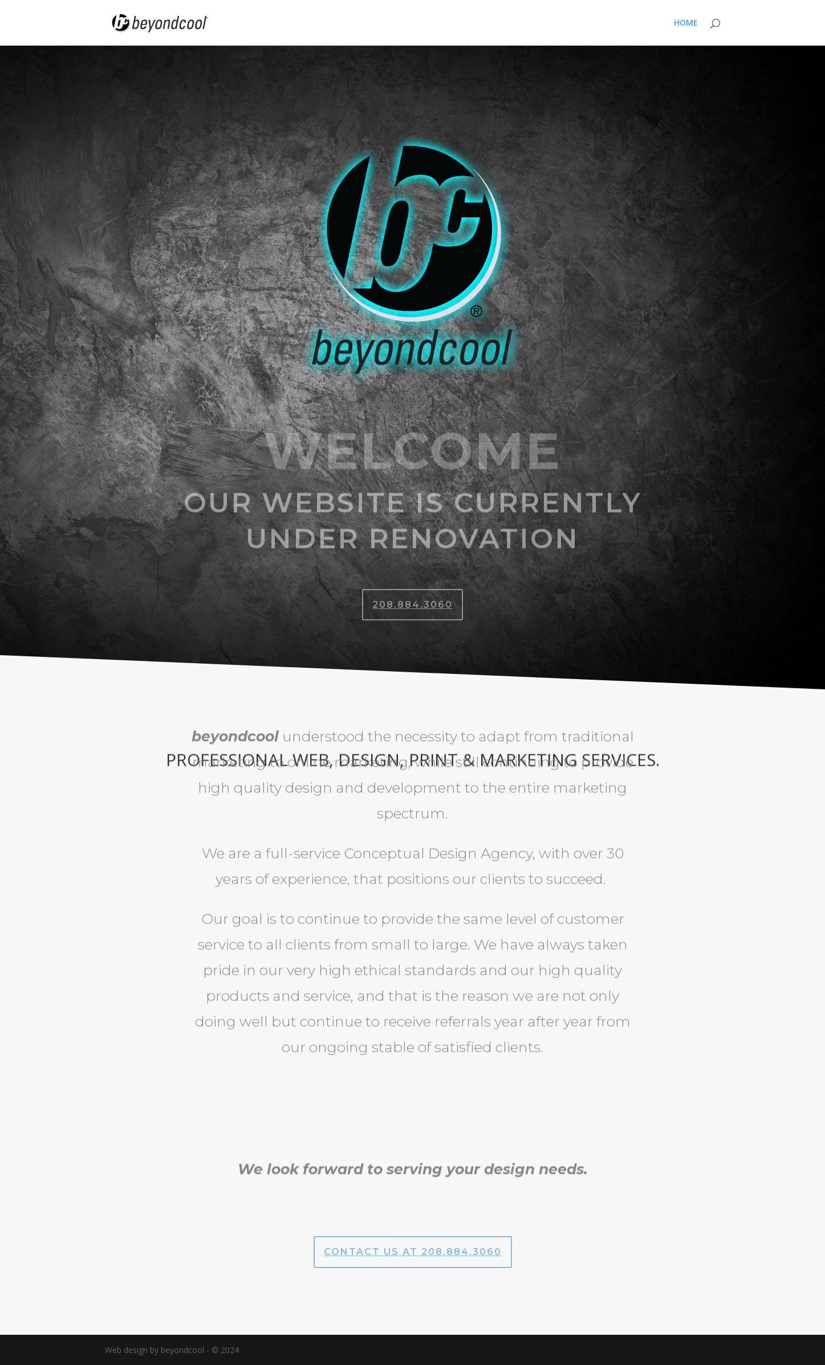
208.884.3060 (412, 604)
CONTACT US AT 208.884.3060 (413, 1251)
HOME (686, 23)
